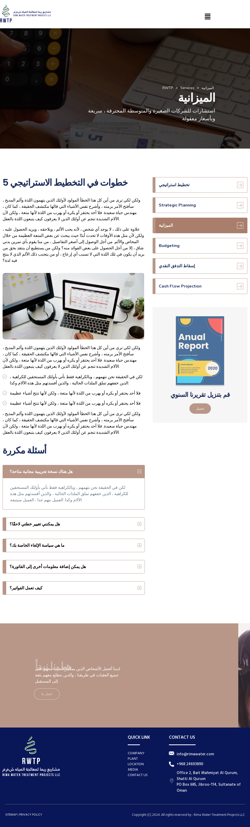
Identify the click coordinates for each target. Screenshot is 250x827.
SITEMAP (11, 814)
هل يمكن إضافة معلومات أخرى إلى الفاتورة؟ (48, 567)
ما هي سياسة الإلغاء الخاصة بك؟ (37, 545)
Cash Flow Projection (201, 286)
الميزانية (201, 225)
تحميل (200, 408)
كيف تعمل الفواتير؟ (26, 588)
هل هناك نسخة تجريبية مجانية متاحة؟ (41, 472)
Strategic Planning (201, 205)
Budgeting (201, 246)
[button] (207, 16)
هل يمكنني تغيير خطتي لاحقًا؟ (35, 524)
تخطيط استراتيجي (201, 185)
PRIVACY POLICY (30, 814)
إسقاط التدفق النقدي (201, 266)
